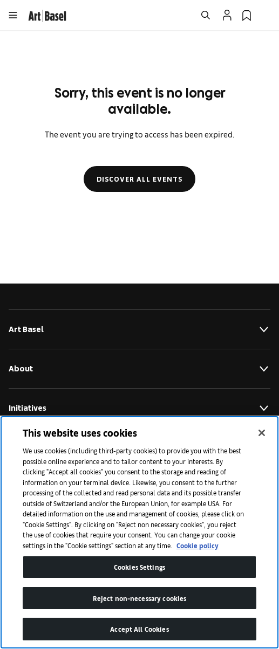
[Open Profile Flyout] (227, 15)
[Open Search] (205, 15)
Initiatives (139, 408)
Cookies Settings (139, 567)
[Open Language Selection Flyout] (266, 15)
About (139, 368)
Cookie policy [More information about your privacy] (197, 545)
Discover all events (139, 179)
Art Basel (139, 329)
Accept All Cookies (139, 629)
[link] (47, 14)
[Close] (262, 433)
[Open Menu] (13, 15)
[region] (139, 532)
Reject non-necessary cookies (140, 598)
